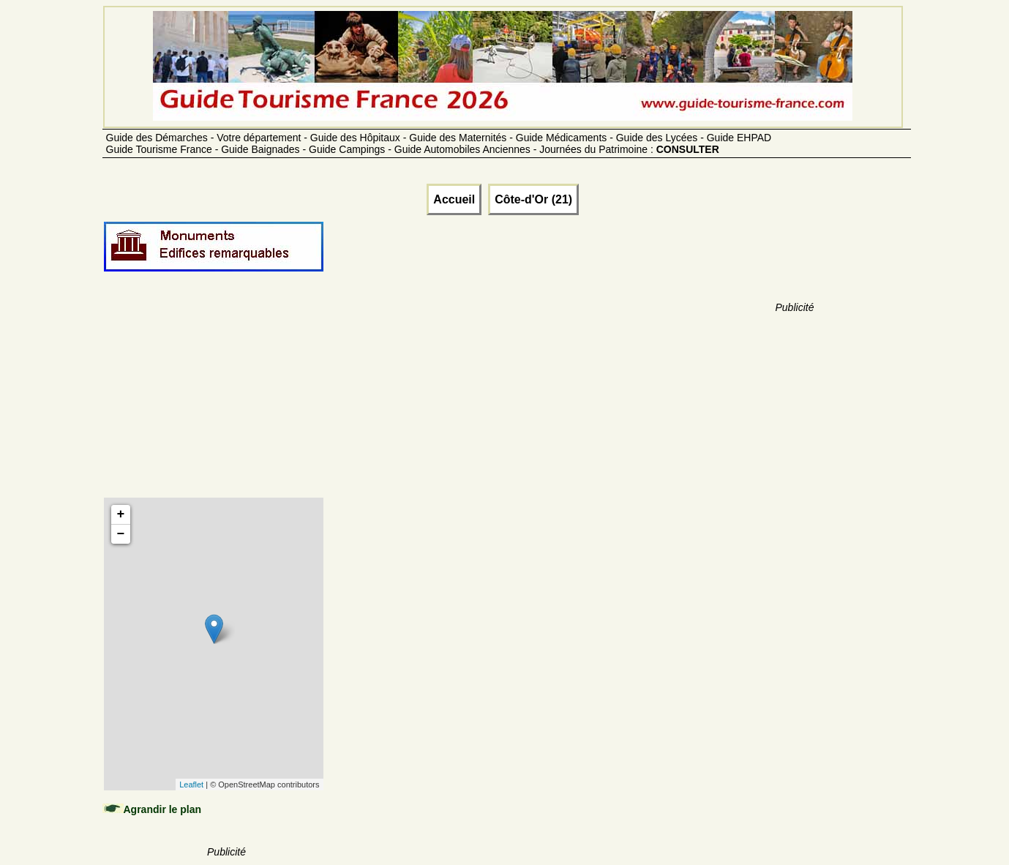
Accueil (454, 199)
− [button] (121, 534)
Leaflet (191, 784)
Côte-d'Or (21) (533, 199)
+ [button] (121, 514)
